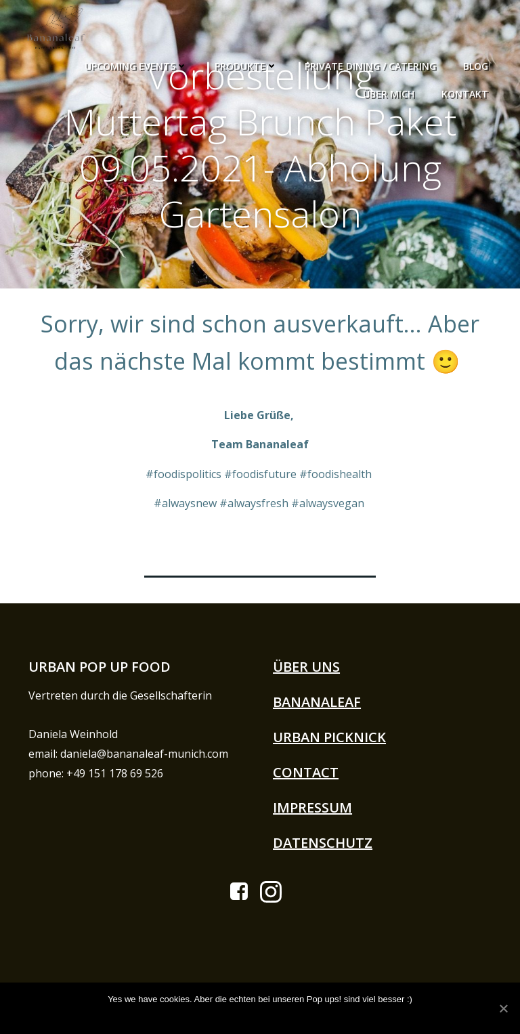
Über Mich (390, 91)
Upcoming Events (138, 63)
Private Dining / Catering (372, 63)
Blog (477, 63)
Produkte (248, 63)
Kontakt (466, 91)
